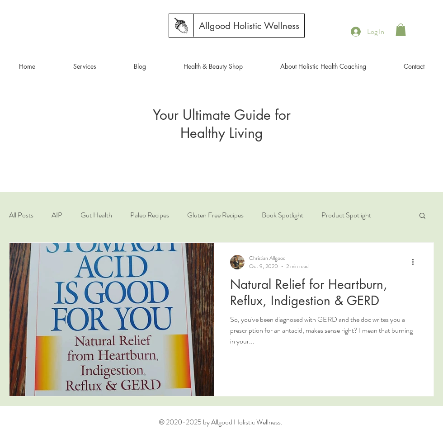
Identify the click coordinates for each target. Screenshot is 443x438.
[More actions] (415, 262)
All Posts (21, 215)
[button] (401, 30)
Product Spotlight (346, 215)
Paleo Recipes (149, 215)
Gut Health (96, 215)
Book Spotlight (282, 215)
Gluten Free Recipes (215, 215)
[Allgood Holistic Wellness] (249, 26)
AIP (57, 215)
